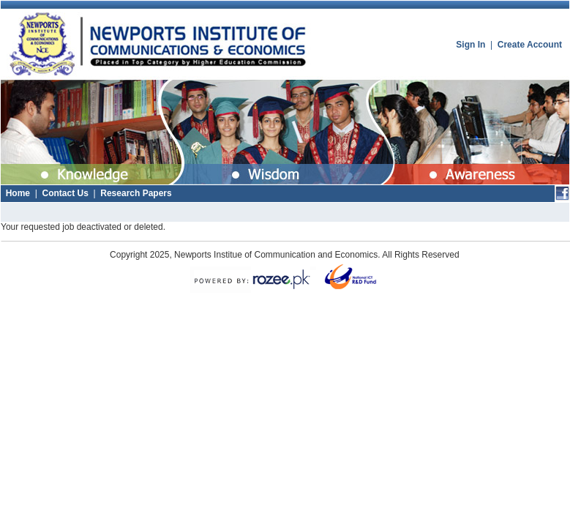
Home (18, 193)
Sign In (470, 45)
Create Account (530, 45)
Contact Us (65, 193)
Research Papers (135, 193)
